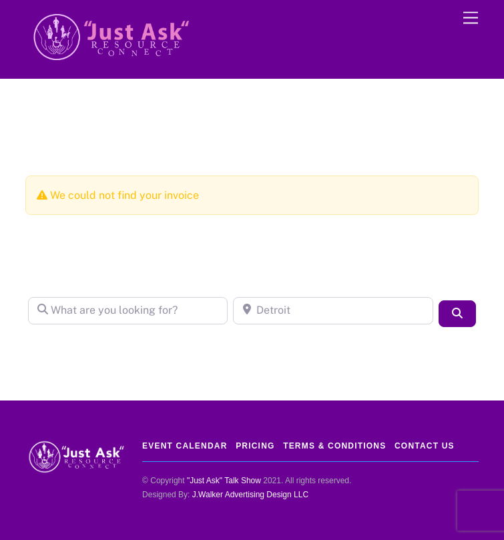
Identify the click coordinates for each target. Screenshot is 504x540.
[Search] (457, 313)
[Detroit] (333, 310)
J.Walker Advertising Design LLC (250, 494)
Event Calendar (184, 446)
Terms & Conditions (334, 446)
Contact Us (425, 446)
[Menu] (470, 18)
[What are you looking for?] (128, 310)
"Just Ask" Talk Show (224, 480)
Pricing (255, 446)
